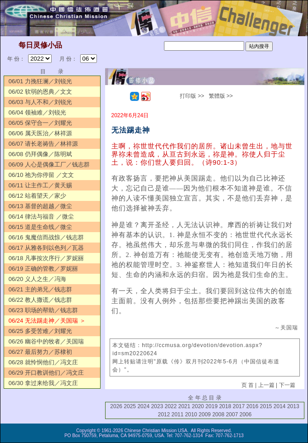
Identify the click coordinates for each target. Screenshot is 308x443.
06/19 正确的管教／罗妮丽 (43, 268)
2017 (239, 406)
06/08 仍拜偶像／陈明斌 (40, 154)
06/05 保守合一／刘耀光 (40, 122)
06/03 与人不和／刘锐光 (40, 102)
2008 (218, 414)
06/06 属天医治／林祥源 (40, 133)
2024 (143, 406)
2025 (130, 406)
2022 (170, 406)
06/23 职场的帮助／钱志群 (43, 310)
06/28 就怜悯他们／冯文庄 (43, 362)
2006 (246, 414)
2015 (266, 406)
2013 (293, 406)
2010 (191, 414)
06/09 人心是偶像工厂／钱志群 (49, 164)
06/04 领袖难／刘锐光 (37, 112)
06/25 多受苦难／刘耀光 (40, 331)
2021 (184, 406)
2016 (252, 406)
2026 (116, 406)
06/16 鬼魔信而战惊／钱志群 (46, 237)
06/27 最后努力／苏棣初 (40, 351)
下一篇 (287, 385)
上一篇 (266, 385)
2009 (205, 414)
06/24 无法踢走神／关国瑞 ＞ (47, 320)
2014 (280, 406)
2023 (157, 406)
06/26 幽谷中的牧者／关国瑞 (46, 341)
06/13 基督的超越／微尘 (40, 206)
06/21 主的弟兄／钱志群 (40, 289)
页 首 (247, 385)
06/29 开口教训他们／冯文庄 (46, 372)
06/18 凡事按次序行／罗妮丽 (46, 258)
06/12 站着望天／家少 (37, 195)
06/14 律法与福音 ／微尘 (41, 216)
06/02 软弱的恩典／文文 (40, 91)
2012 (164, 414)
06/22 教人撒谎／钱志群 (40, 299)
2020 (198, 406)
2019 (212, 406)
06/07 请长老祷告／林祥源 (43, 143)
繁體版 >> (221, 96)
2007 (232, 414)
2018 (225, 406)
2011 (178, 414)
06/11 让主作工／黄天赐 (40, 185)
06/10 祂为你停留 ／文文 (41, 174)
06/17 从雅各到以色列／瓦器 (46, 247)
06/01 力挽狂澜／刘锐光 (40, 81)
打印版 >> (192, 96)
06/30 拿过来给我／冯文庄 (43, 383)
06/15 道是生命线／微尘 (40, 227)
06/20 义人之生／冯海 (37, 279)
